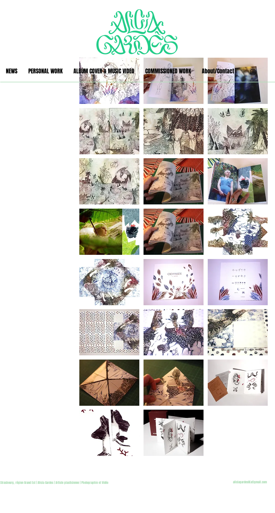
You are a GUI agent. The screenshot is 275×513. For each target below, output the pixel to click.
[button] (109, 81)
